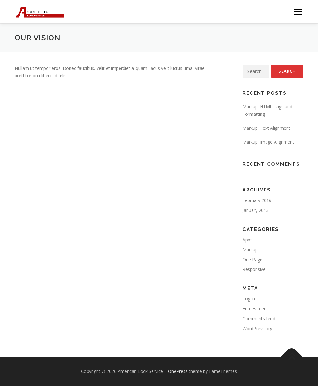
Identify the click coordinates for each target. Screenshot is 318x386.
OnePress (178, 371)
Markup (250, 250)
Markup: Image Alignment (268, 142)
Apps (247, 240)
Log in (249, 299)
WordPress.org (257, 328)
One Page (252, 260)
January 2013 (256, 210)
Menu (298, 12)
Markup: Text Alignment (266, 128)
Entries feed (254, 309)
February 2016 (257, 200)
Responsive (254, 269)
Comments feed (259, 318)
